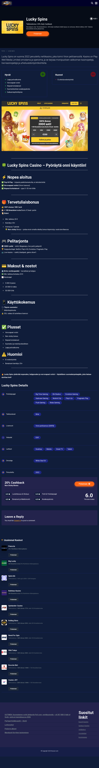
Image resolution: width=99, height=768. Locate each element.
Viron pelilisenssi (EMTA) (45, 426)
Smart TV (59, 449)
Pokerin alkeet (10, 729)
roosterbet (82, 733)
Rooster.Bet (13, 665)
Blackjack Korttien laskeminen (17, 733)
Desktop (39, 449)
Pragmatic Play (82, 398)
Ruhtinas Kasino (14, 591)
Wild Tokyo (12, 650)
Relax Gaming (55, 403)
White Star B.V (41, 461)
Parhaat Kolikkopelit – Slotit (16, 721)
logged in (17, 521)
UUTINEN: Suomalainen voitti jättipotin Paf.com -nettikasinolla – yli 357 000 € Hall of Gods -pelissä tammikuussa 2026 (37, 716)
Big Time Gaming (42, 394)
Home (3, 51)
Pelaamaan (38, 34)
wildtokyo (82, 730)
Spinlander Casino (15, 606)
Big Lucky (12, 561)
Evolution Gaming (71, 394)
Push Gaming (40, 403)
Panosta (11, 546)
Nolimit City (57, 398)
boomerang (83, 737)
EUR (37, 438)
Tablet (69, 449)
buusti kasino (83, 722)
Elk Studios (57, 394)
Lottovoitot (9, 725)
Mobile (49, 449)
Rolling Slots (13, 621)
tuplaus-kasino (84, 726)
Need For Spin (13, 635)
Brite (37, 414)
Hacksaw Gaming (42, 398)
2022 (37, 472)
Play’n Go (69, 398)
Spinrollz (11, 576)
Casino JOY (12, 680)
